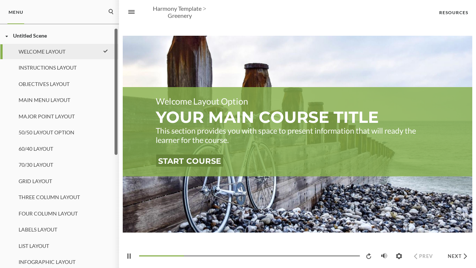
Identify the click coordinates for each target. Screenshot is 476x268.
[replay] (369, 256)
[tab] (15, 12)
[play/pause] (129, 256)
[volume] (384, 255)
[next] (457, 256)
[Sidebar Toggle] (128, 12)
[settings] (399, 256)
